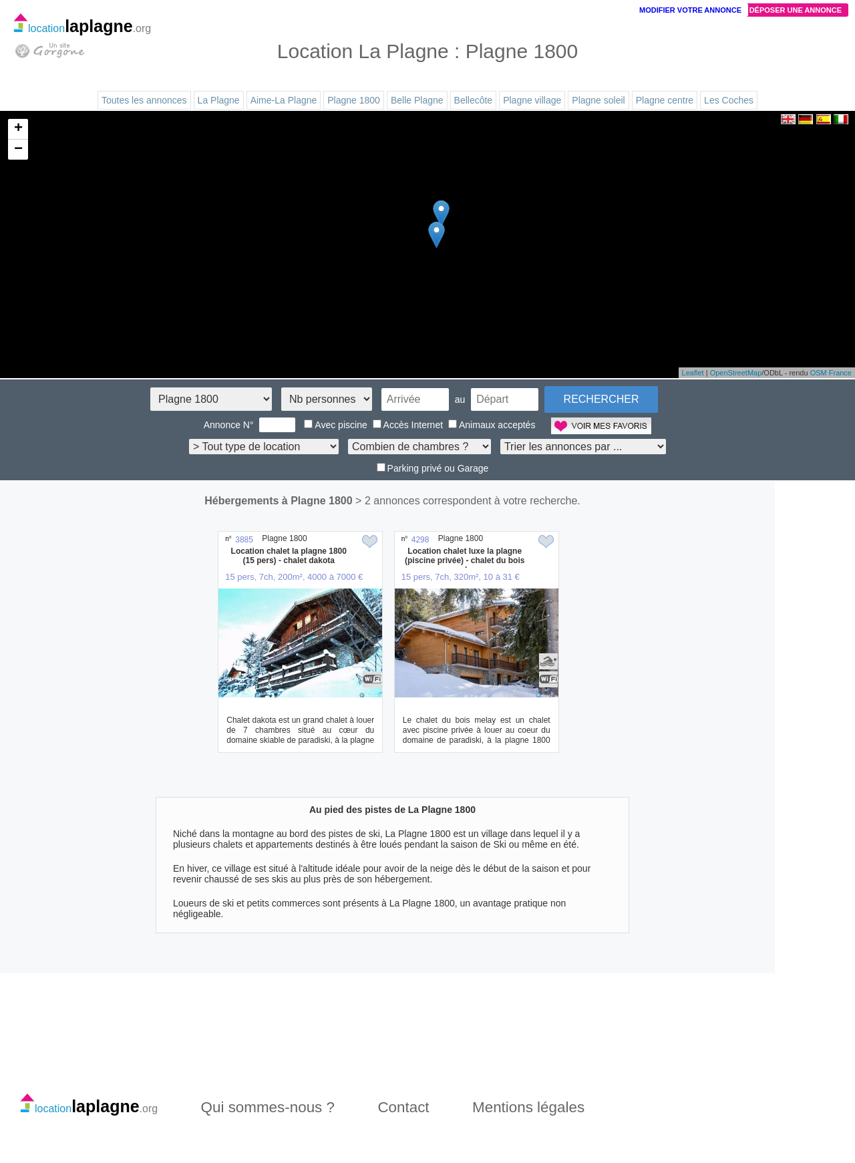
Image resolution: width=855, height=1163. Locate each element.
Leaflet (693, 373)
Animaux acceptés (491, 425)
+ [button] (18, 129)
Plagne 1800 (353, 100)
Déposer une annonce (795, 10)
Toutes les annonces (144, 100)
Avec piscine (335, 425)
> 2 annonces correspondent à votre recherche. (467, 500)
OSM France (831, 373)
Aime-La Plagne (283, 100)
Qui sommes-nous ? (268, 1107)
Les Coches (728, 100)
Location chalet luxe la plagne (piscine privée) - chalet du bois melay (464, 560)
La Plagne (219, 100)
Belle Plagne (417, 100)
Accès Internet (408, 425)
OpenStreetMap (736, 373)
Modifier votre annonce (690, 10)
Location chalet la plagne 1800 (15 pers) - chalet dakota (289, 555)
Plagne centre (664, 100)
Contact (403, 1107)
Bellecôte (473, 100)
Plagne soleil (598, 100)
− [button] (18, 150)
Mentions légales (528, 1107)
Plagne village (532, 100)
